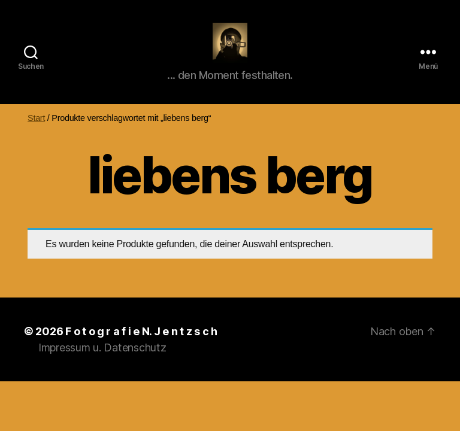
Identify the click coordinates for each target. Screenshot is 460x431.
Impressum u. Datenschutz (102, 361)
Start (36, 131)
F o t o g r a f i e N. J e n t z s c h (141, 345)
